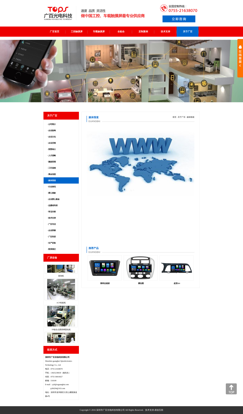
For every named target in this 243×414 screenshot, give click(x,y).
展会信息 (52, 174)
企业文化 (52, 137)
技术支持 (52, 218)
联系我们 (52, 249)
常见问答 (52, 212)
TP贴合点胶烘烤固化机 (61, 332)
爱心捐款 (52, 193)
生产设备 (52, 243)
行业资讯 (52, 187)
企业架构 (52, 130)
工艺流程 (52, 168)
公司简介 (52, 124)
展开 (240, 58)
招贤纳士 (52, 149)
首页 (174, 117)
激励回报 (52, 162)
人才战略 (52, 155)
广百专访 (52, 224)
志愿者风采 (53, 205)
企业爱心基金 (54, 199)
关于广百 (181, 117)
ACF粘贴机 (61, 305)
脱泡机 (61, 278)
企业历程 (52, 143)
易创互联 (159, 410)
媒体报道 (52, 180)
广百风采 (52, 237)
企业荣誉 (52, 230)
